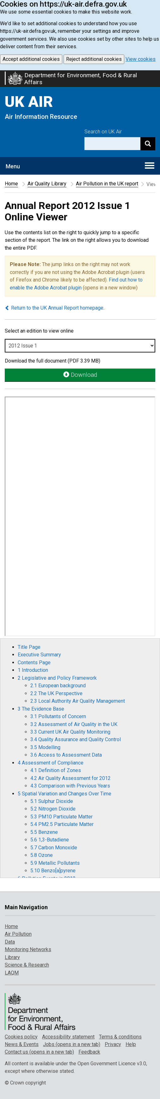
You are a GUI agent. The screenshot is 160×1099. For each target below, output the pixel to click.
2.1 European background (58, 686)
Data (10, 942)
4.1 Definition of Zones (55, 770)
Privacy (113, 1044)
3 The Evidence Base (41, 709)
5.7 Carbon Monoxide (53, 848)
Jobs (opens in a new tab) (71, 1044)
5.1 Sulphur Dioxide (51, 801)
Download (80, 374)
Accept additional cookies (31, 59)
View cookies (141, 59)
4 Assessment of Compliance (50, 763)
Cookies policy (21, 1037)
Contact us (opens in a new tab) (39, 1052)
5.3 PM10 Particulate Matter (61, 817)
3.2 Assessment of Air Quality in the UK (73, 724)
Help (131, 1044)
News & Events (22, 1044)
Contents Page (34, 663)
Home (11, 184)
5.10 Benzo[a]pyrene (53, 871)
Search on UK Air (103, 132)
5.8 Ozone (41, 855)
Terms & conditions (120, 1037)
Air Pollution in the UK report (107, 184)
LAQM (12, 973)
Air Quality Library (47, 184)
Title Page (29, 647)
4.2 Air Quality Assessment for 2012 (70, 778)
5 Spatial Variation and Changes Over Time (64, 794)
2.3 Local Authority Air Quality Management (77, 701)
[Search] (147, 143)
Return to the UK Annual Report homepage (54, 308)
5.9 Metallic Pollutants (55, 863)
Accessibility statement (68, 1037)
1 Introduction (33, 670)
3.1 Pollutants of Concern (58, 716)
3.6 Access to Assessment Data (66, 755)
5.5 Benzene (44, 832)
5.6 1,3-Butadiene (49, 840)
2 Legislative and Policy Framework (57, 678)
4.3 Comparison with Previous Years (70, 786)
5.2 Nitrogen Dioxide (53, 809)
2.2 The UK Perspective (56, 693)
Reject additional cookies (94, 59)
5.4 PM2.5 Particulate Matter (62, 824)
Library (12, 957)
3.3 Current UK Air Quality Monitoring (70, 732)
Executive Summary (39, 655)
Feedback (89, 1052)
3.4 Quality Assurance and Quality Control (75, 739)
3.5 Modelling (45, 747)
